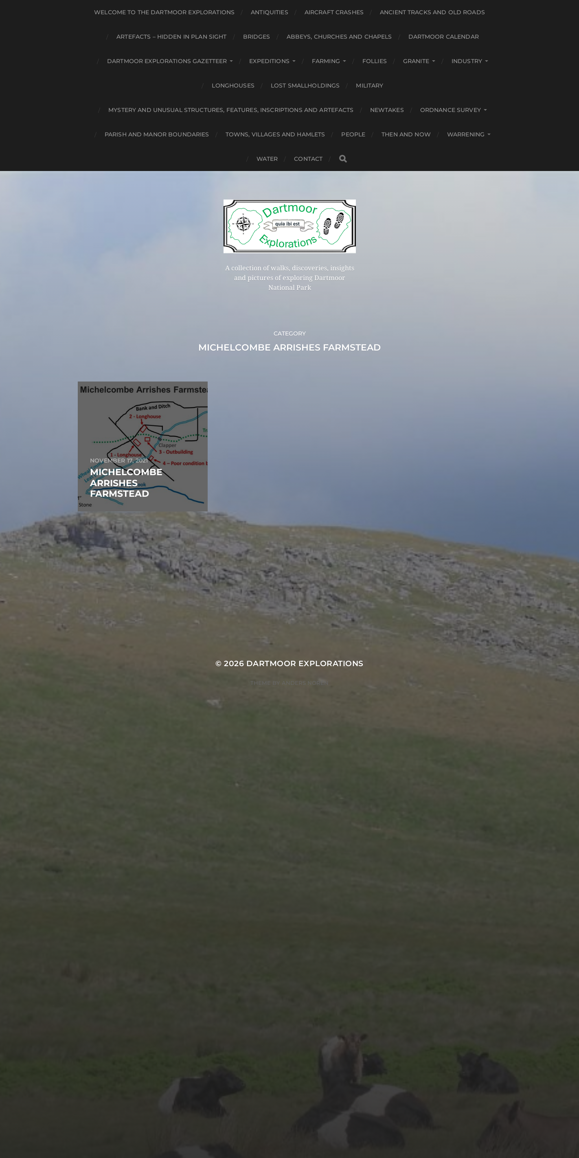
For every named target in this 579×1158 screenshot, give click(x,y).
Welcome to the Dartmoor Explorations (164, 12)
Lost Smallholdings (305, 85)
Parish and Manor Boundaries (157, 134)
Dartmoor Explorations (305, 663)
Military (369, 85)
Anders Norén (305, 683)
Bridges (256, 36)
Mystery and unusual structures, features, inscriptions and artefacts (231, 110)
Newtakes (387, 110)
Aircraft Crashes (334, 12)
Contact (308, 158)
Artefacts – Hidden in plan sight (171, 36)
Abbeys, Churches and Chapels (339, 36)
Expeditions (269, 61)
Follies (374, 61)
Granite (416, 61)
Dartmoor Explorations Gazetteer (167, 61)
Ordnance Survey (450, 110)
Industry (467, 61)
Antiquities (269, 12)
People (353, 134)
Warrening (466, 134)
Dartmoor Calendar (443, 36)
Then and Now (406, 134)
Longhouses (233, 85)
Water (267, 158)
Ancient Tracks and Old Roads (432, 12)
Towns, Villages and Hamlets (275, 134)
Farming (326, 61)
